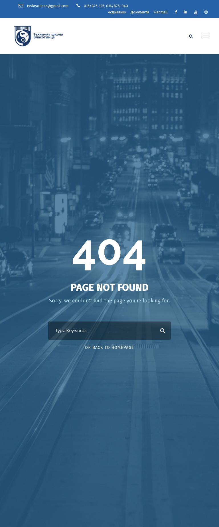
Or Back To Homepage (109, 347)
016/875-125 (94, 6)
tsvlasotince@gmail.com (47, 6)
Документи (140, 12)
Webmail (160, 12)
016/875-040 (117, 6)
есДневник (117, 12)
